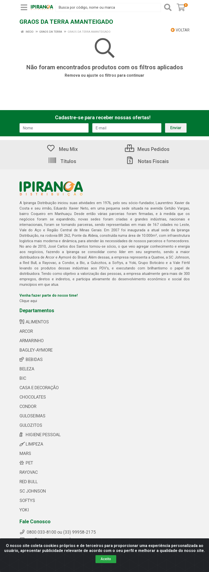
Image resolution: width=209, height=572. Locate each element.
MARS (25, 453)
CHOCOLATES (32, 397)
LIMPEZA (31, 444)
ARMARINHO (31, 340)
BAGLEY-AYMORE (36, 350)
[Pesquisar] (167, 7)
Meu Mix (62, 149)
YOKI (24, 509)
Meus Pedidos (147, 149)
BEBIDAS (31, 359)
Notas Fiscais (147, 161)
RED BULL (28, 481)
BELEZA (26, 368)
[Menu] (23, 7)
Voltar (180, 30)
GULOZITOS (30, 425)
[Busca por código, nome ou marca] (108, 7)
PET (26, 462)
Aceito (106, 559)
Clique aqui (28, 301)
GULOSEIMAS (32, 415)
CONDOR (27, 406)
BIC (22, 378)
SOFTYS (27, 500)
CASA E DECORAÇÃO (39, 387)
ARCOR (26, 331)
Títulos (62, 161)
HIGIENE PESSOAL (40, 434)
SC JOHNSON (32, 491)
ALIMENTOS (34, 321)
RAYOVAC (28, 472)
